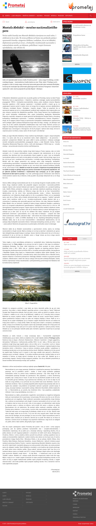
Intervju (54, 15)
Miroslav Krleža (67, 150)
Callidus (91, 523)
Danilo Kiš (66, 204)
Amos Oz (66, 141)
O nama (75, 504)
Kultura (40, 15)
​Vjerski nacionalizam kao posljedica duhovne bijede (82, 129)
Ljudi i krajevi (16, 15)
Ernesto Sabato (67, 146)
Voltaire (65, 188)
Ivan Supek (66, 196)
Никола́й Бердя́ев (68, 154)
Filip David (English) (69, 171)
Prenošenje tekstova (79, 517)
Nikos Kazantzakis (68, 179)
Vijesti (85, 238)
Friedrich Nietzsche (69, 167)
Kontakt (75, 510)
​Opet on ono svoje (70, 244)
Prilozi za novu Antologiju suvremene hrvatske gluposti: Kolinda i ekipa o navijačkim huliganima (76, 267)
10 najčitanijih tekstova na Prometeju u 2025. (82, 26)
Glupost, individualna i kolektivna (81, 109)
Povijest (47, 15)
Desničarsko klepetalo (80, 55)
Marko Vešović (67, 192)
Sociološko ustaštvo (80, 98)
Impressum (76, 507)
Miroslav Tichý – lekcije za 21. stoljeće (82, 119)
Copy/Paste (68, 15)
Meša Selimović (67, 183)
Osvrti (7, 15)
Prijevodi (61, 15)
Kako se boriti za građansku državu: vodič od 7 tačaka (76, 252)
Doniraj (75, 514)
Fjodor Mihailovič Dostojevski (71, 175)
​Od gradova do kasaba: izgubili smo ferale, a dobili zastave (82, 47)
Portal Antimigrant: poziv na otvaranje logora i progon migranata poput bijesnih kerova (77, 260)
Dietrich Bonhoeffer (69, 162)
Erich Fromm (67, 200)
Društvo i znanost (29, 15)
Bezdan (70, 238)
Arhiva (77, 64)
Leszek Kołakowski (68, 209)
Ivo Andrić (66, 158)
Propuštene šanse (79, 35)
